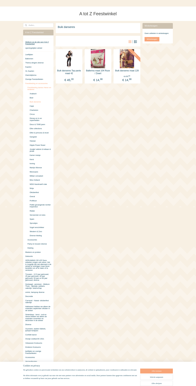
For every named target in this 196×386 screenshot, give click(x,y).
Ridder (32, 211)
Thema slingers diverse (34, 63)
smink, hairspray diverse (34, 292)
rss (96, 381)
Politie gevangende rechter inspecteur (40, 206)
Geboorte (29, 256)
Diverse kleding (36, 236)
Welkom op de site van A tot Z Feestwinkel (37, 43)
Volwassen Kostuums (33, 343)
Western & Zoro (36, 231)
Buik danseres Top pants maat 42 (69, 71)
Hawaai (33, 141)
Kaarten (28, 67)
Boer (31, 98)
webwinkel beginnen (105, 381)
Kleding (30, 248)
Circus (32, 114)
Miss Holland (35, 180)
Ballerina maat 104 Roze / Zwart (98, 71)
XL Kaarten (29, 71)
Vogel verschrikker (37, 227)
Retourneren (30, 370)
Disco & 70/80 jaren (37, 124)
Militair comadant (36, 176)
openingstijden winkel (33, 48)
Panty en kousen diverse (37, 244)
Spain (32, 219)
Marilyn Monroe (36, 168)
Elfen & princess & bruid (39, 133)
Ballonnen (29, 59)
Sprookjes (34, 223)
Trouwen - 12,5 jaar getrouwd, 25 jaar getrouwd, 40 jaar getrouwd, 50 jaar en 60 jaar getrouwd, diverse (37, 277)
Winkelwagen (152, 39)
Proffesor (33, 201)
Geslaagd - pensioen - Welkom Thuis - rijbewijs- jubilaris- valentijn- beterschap (37, 286)
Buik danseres (35, 102)
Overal (32, 196)
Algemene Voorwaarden (34, 366)
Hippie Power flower (37, 145)
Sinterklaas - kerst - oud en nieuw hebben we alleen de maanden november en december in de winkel (36, 317)
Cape (32, 106)
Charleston (34, 110)
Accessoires (30, 357)
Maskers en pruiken (33, 252)
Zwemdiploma (30, 75)
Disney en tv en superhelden (36, 119)
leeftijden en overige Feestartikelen (33, 352)
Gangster (33, 137)
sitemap (91, 381)
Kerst (32, 159)
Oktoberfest (34, 192)
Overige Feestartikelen (34, 79)
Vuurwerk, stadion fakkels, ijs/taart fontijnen (35, 330)
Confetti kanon (31, 335)
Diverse (28, 324)
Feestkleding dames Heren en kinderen (39, 88)
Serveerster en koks (37, 215)
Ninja (32, 188)
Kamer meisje (35, 155)
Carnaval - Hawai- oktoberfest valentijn (37, 301)
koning (32, 163)
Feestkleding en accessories (36, 83)
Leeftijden (29, 55)
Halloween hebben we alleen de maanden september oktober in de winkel (37, 308)
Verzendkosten (31, 361)
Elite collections (36, 128)
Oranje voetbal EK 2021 (34, 339)
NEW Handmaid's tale (38, 184)
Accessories (32, 240)
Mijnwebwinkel (126, 381)
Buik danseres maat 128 (127, 70)
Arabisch (33, 94)
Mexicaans (34, 172)
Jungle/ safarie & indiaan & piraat (40, 150)
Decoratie (29, 296)
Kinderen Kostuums (33, 347)
